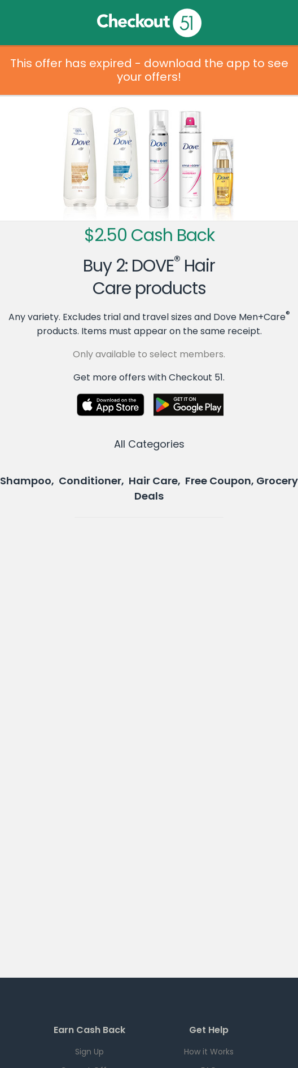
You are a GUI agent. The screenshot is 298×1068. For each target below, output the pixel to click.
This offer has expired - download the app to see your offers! (149, 70)
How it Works (209, 1051)
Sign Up (89, 1051)
